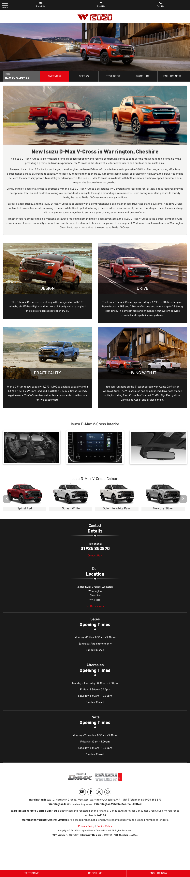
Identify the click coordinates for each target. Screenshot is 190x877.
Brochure (143, 76)
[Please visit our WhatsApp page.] (107, 792)
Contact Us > (95, 555)
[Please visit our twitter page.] (99, 792)
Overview (54, 76)
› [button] (183, 498)
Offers (84, 76)
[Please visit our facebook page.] (90, 792)
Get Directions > (95, 606)
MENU (5, 5)
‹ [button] (7, 498)
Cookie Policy (104, 826)
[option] (24, 498)
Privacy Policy (86, 826)
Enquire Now (172, 76)
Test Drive (113, 76)
